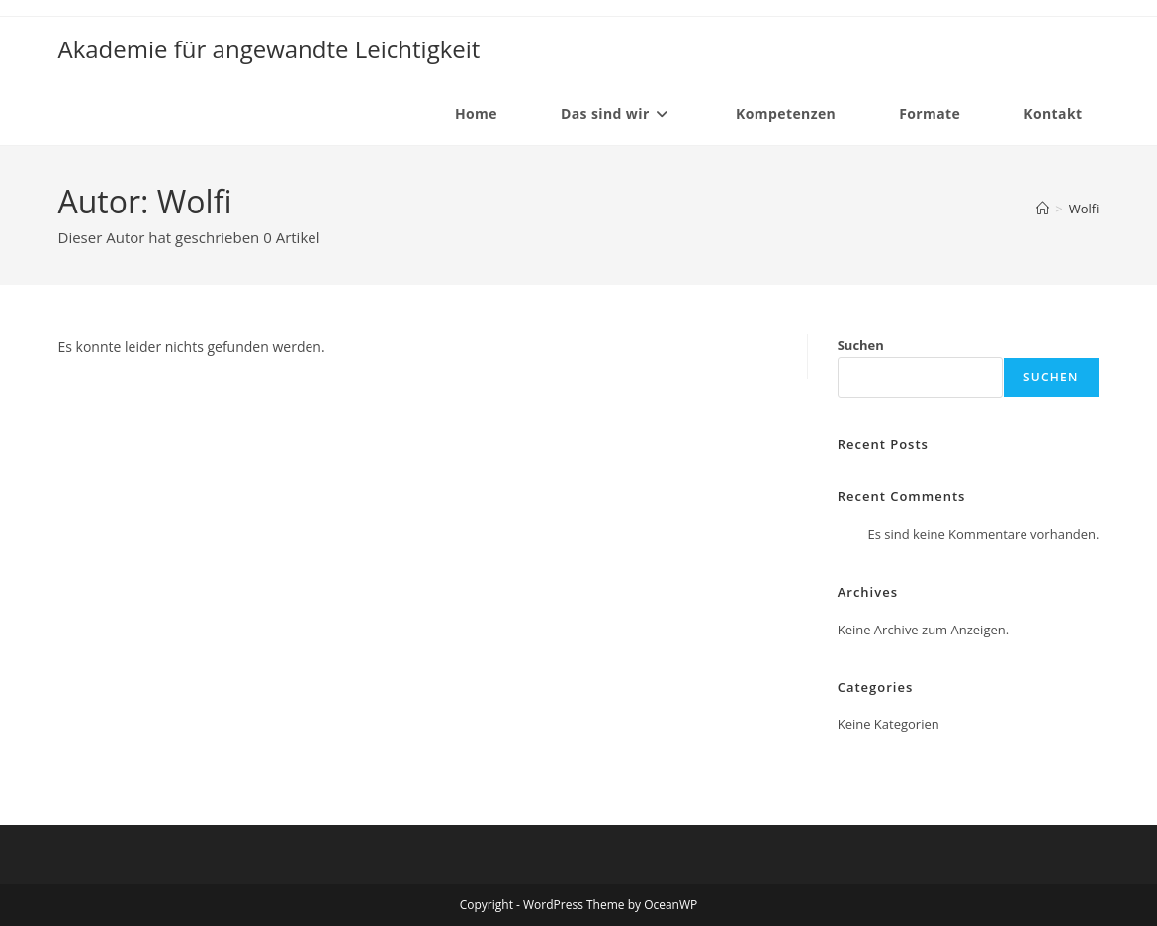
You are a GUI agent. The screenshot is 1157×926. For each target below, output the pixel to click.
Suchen (861, 345)
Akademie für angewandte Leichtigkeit (269, 49)
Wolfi (1084, 208)
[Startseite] (1042, 208)
